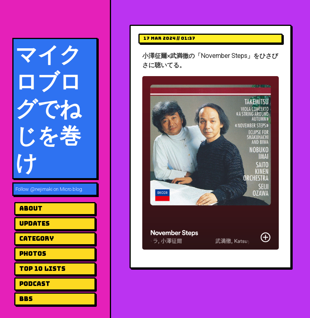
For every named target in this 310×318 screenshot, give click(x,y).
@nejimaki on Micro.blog (56, 189)
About (30, 208)
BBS (26, 299)
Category (36, 239)
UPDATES (34, 223)
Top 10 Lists (42, 269)
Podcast (34, 284)
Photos (32, 254)
